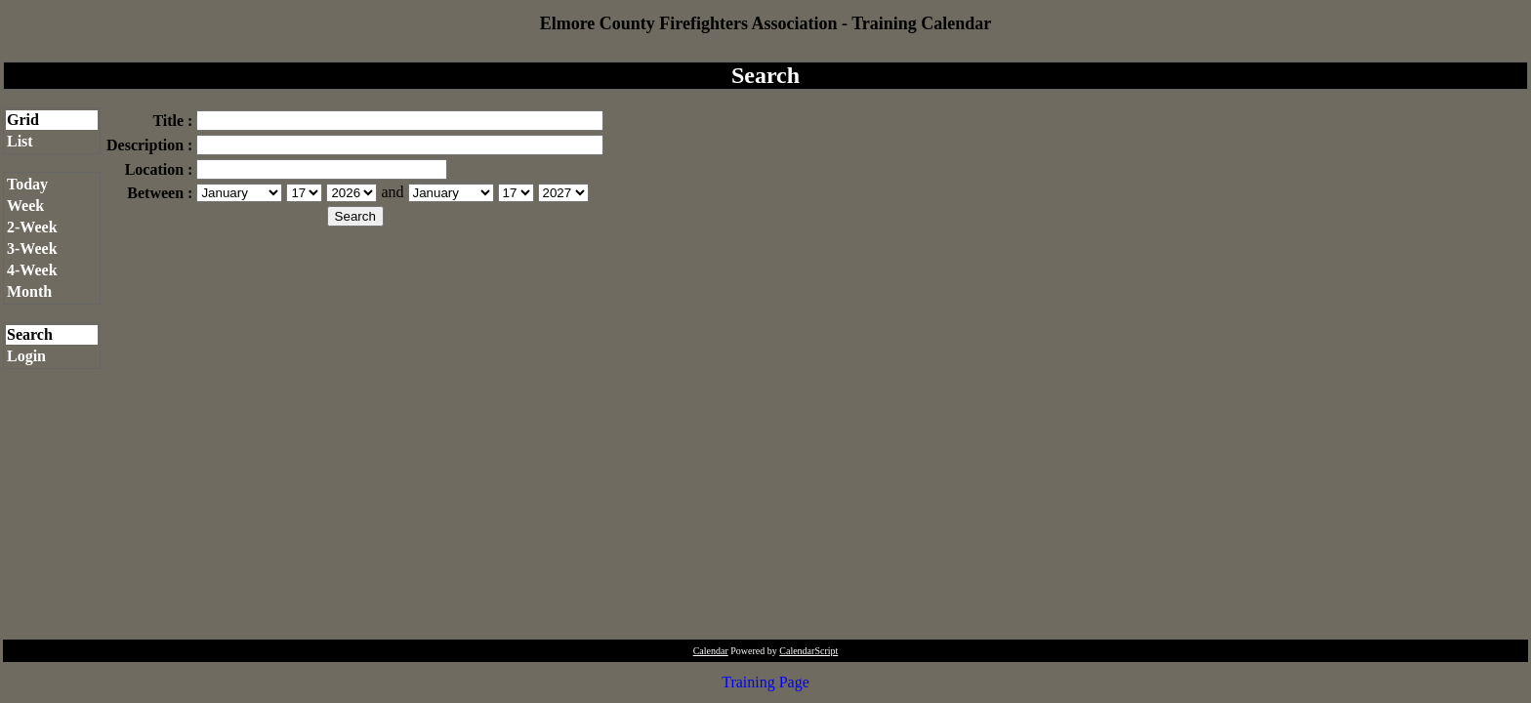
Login (26, 356)
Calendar (710, 650)
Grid (23, 119)
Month (29, 291)
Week (25, 205)
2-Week (32, 227)
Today (27, 184)
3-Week (32, 248)
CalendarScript (808, 650)
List (20, 141)
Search (30, 334)
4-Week (32, 270)
